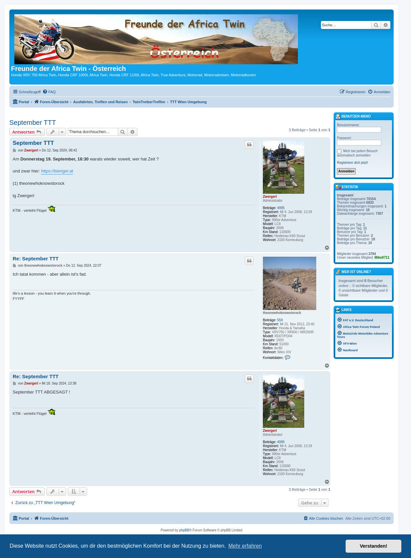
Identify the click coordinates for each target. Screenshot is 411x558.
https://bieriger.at (57, 170)
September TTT (32, 122)
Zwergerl (270, 196)
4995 (281, 208)
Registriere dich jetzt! (352, 162)
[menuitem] (49, 92)
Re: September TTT (36, 258)
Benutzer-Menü (353, 117)
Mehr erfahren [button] (245, 546)
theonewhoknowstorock (282, 313)
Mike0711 (382, 257)
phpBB (184, 530)
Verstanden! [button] (373, 546)
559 (280, 320)
